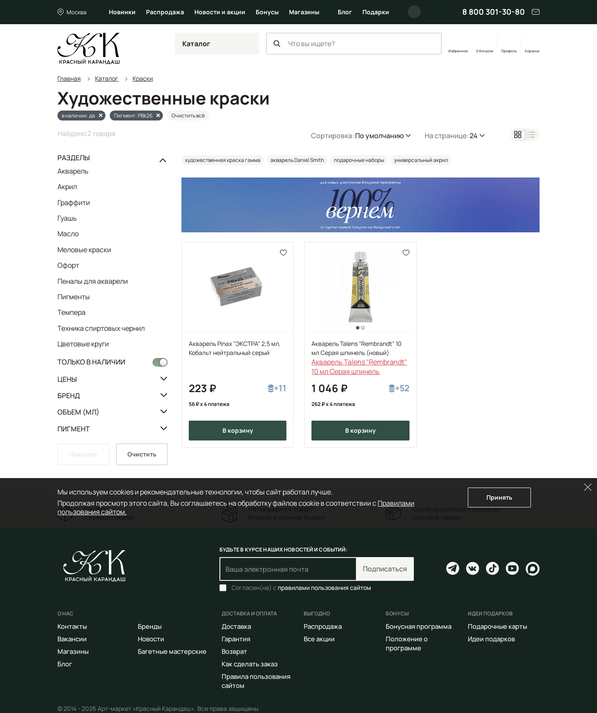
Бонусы (267, 12)
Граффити (73, 202)
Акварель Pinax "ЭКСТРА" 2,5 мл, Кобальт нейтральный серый (235, 348)
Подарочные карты (497, 626)
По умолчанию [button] (379, 135)
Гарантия (236, 638)
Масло (68, 233)
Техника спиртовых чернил (101, 328)
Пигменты (73, 296)
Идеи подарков (491, 638)
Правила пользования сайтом (256, 681)
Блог (345, 12)
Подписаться (385, 569)
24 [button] (474, 135)
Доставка (236, 626)
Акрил (67, 186)
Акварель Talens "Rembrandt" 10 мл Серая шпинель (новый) (356, 348)
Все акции (319, 638)
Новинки (122, 12)
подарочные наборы (359, 160)
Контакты (72, 626)
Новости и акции (219, 12)
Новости (151, 638)
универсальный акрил (421, 160)
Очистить (141, 454)
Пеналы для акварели (92, 281)
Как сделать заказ (250, 664)
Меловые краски (84, 249)
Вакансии (72, 638)
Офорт (68, 265)
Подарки (375, 12)
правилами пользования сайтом (324, 587)
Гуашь (67, 218)
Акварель (73, 171)
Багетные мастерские (172, 651)
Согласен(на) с (301, 587)
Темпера (71, 312)
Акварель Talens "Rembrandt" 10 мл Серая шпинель (359, 366)
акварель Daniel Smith (297, 160)
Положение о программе (407, 643)
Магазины (304, 12)
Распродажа (165, 12)
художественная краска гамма (222, 160)
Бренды (150, 626)
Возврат (234, 651)
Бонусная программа (418, 626)
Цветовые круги (83, 343)
